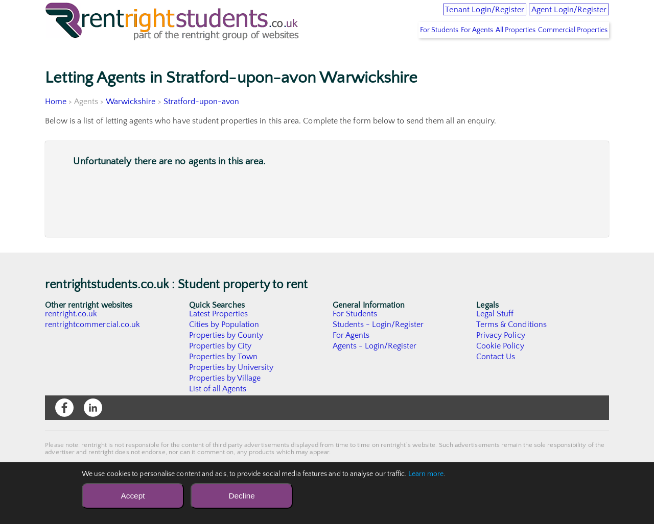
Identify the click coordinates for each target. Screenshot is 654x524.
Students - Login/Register (379, 346)
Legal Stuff (495, 335)
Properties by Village (225, 399)
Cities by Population (224, 346)
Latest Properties (218, 335)
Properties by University (231, 388)
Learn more (426, 474)
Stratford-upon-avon (202, 123)
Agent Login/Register (557, 15)
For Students (401, 51)
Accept (133, 495)
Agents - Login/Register (375, 367)
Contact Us (496, 378)
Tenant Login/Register (447, 15)
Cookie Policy (500, 367)
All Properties (499, 51)
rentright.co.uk (71, 335)
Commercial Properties (567, 51)
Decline (241, 495)
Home (55, 123)
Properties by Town (223, 378)
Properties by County (226, 356)
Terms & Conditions (511, 346)
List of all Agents (218, 410)
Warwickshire (131, 123)
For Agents (449, 51)
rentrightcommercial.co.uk (93, 346)
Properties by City (220, 367)
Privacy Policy (500, 356)
